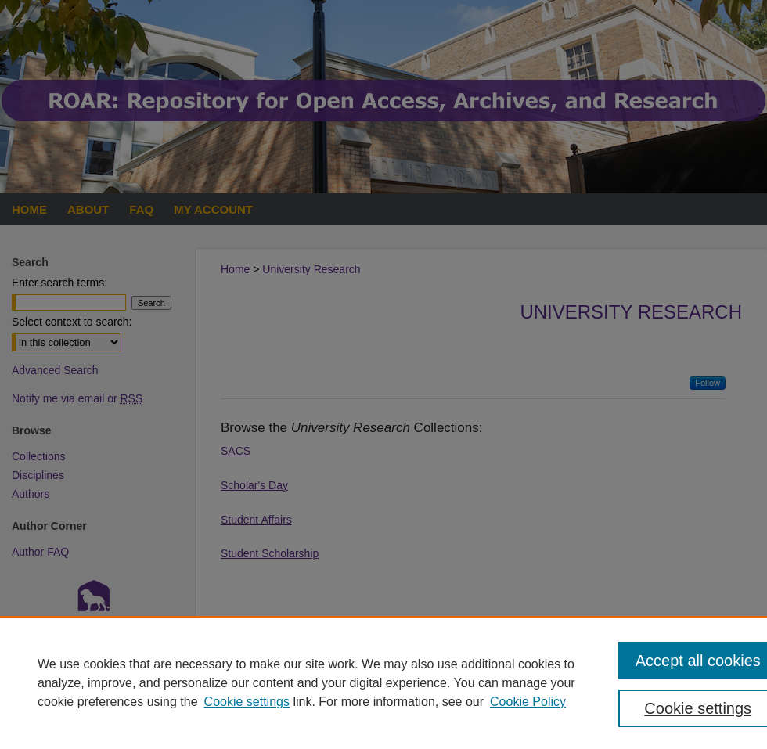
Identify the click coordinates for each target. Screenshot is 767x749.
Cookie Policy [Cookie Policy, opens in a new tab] (528, 701)
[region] (383, 682)
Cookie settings (247, 701)
